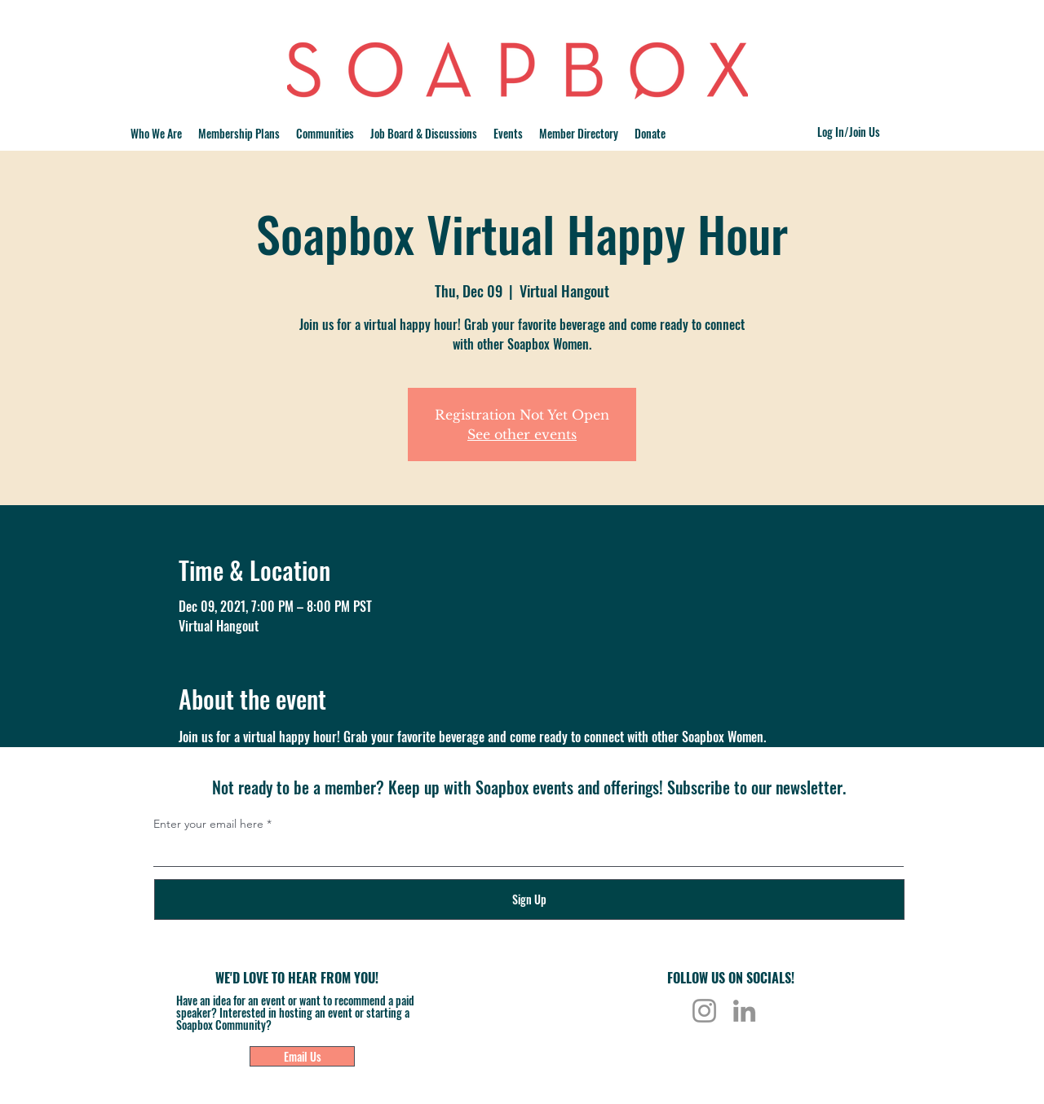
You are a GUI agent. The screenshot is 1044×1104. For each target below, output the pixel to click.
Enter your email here (208, 823)
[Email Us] (302, 1056)
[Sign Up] (529, 899)
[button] (325, 133)
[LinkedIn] (744, 1011)
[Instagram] (704, 1011)
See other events (522, 434)
